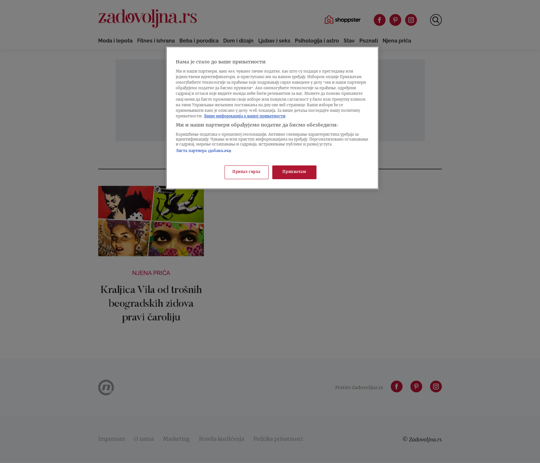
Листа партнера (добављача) (203, 151)
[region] (272, 117)
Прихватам (294, 172)
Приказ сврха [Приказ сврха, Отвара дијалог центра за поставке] (246, 172)
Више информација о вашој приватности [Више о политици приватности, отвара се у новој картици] (244, 116)
